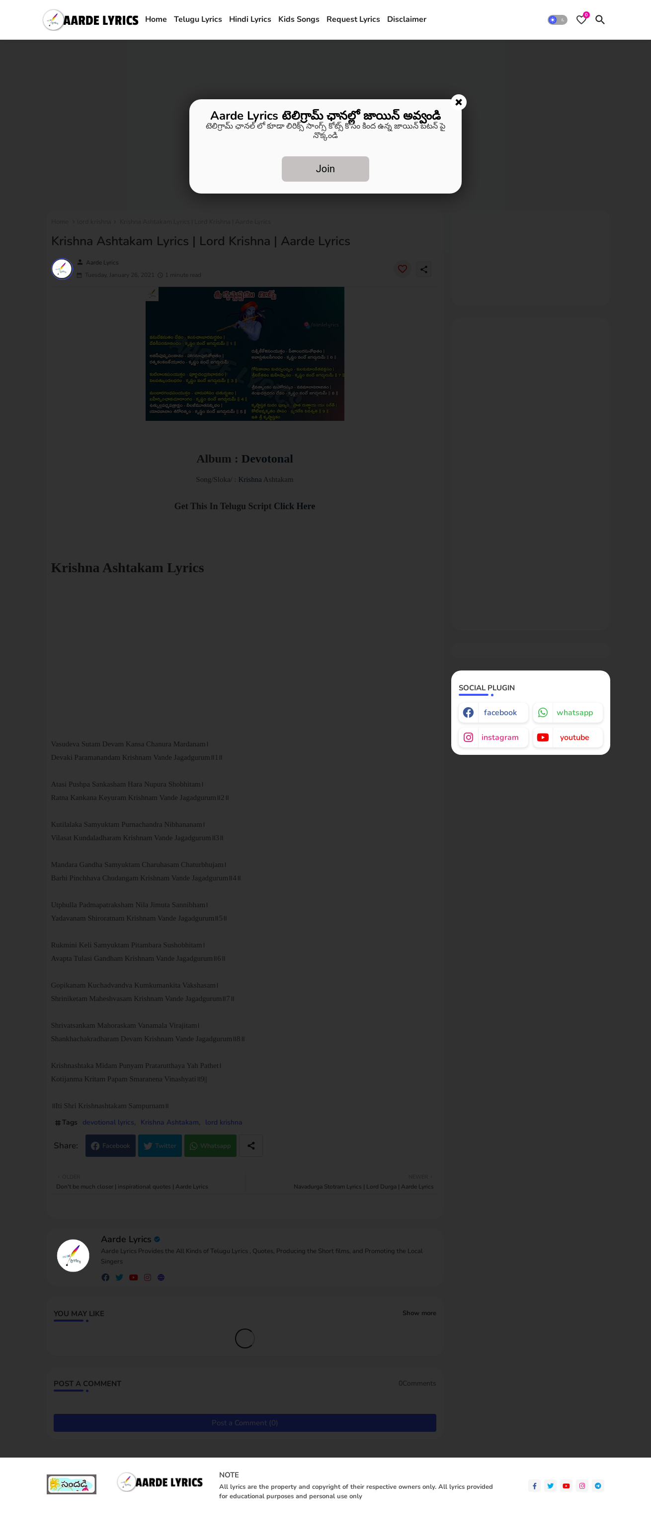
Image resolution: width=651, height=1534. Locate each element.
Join (325, 169)
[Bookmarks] (581, 19)
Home (156, 19)
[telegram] (598, 1485)
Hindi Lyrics (250, 19)
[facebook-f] (534, 1485)
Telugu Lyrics (198, 19)
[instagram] (582, 1485)
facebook (500, 712)
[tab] (156, 20)
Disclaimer (406, 19)
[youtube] (566, 1485)
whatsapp (575, 712)
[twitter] (550, 1485)
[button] (558, 20)
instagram (500, 737)
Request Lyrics (353, 19)
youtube (574, 737)
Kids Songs (299, 19)
